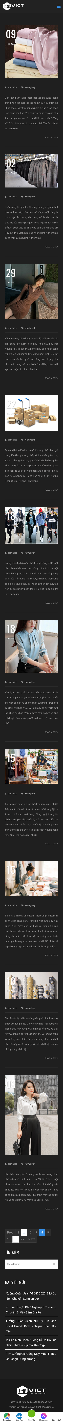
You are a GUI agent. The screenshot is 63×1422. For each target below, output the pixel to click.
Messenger (43, 1417)
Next (31, 1239)
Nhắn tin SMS (56, 1417)
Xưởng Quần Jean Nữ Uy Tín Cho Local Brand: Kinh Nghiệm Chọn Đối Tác (31, 1326)
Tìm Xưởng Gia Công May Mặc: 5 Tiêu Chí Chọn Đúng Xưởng (31, 1356)
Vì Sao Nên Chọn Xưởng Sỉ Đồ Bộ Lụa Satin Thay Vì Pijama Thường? (31, 1342)
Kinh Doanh (30, 328)
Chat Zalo (19, 1417)
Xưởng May (30, 87)
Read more (51, 137)
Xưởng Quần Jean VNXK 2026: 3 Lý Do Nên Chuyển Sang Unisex (31, 1296)
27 (22, 1239)
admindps (11, 87)
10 (8, 1239)
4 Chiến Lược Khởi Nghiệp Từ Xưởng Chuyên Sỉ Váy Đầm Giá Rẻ (31, 1309)
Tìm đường (7, 1417)
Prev (10, 1232)
